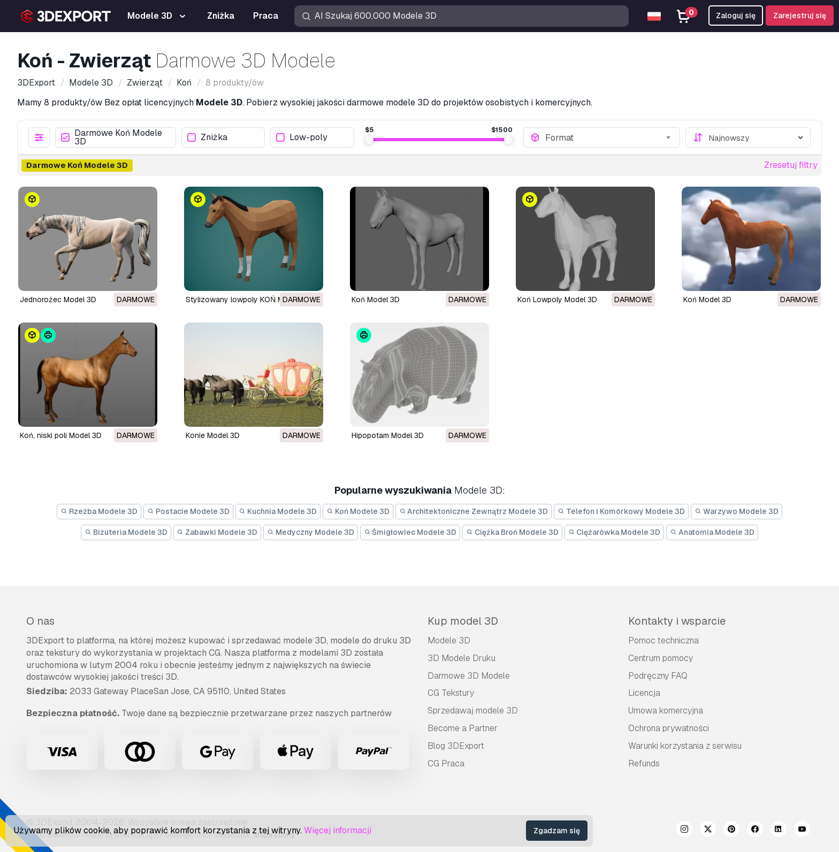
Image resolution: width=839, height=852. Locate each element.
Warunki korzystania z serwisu (685, 745)
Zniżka (207, 137)
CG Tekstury (451, 693)
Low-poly (301, 137)
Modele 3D (449, 640)
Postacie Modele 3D (188, 511)
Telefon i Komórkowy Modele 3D (621, 511)
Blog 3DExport (456, 745)
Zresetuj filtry (791, 165)
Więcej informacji (337, 830)
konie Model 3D (213, 435)
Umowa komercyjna (665, 710)
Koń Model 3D (376, 299)
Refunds (644, 763)
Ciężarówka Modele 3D (614, 532)
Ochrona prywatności (668, 728)
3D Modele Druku (461, 658)
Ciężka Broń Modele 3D (512, 532)
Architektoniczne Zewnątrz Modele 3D (473, 511)
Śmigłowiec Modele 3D (410, 532)
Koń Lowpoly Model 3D (557, 299)
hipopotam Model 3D (388, 435)
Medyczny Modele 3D (310, 532)
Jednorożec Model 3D (58, 299)
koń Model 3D (707, 299)
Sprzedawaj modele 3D (473, 710)
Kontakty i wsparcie (677, 621)
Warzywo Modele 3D (737, 511)
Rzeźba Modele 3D (99, 511)
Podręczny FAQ (658, 675)
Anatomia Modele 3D (712, 532)
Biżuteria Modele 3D (126, 532)
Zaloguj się (736, 15)
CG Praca (446, 763)
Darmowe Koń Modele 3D (111, 137)
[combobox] (609, 137)
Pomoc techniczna (663, 640)
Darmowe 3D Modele (469, 675)
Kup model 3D (463, 621)
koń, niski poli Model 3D (61, 435)
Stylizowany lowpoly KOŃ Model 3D (248, 299)
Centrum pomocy (660, 658)
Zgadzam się (556, 830)
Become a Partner (463, 728)
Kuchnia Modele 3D (278, 511)
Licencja (644, 693)
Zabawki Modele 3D (217, 532)
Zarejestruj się (799, 15)
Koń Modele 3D (358, 511)
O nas (40, 621)
